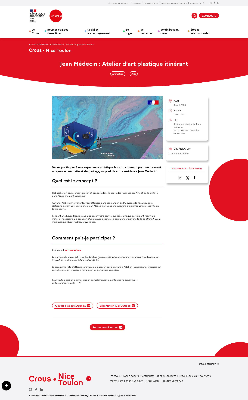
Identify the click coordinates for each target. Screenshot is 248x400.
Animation (118, 73)
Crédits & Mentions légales (111, 395)
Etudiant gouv (134, 381)
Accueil (32, 44)
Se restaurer (146, 31)
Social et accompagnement (98, 31)
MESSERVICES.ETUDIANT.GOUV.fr (174, 3)
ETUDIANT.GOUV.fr (150, 3)
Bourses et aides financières (57, 31)
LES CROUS (136, 3)
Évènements (43, 44)
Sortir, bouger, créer (170, 31)
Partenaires (116, 381)
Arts (133, 73)
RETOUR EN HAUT (207, 364)
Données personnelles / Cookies (81, 395)
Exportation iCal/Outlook (117, 305)
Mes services (152, 381)
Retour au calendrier (107, 327)
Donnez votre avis (172, 381)
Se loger (129, 31)
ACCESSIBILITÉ (197, 3)
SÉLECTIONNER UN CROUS (118, 3)
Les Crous (115, 376)
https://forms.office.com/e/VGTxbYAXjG (73, 259)
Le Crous (35, 31)
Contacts (205, 376)
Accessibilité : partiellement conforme (46, 395)
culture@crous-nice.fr (63, 282)
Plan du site (131, 395)
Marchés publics (188, 376)
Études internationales (200, 31)
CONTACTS (209, 15)
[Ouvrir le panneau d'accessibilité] (6, 385)
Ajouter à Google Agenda (72, 305)
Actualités (148, 376)
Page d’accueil (131, 376)
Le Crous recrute (166, 376)
